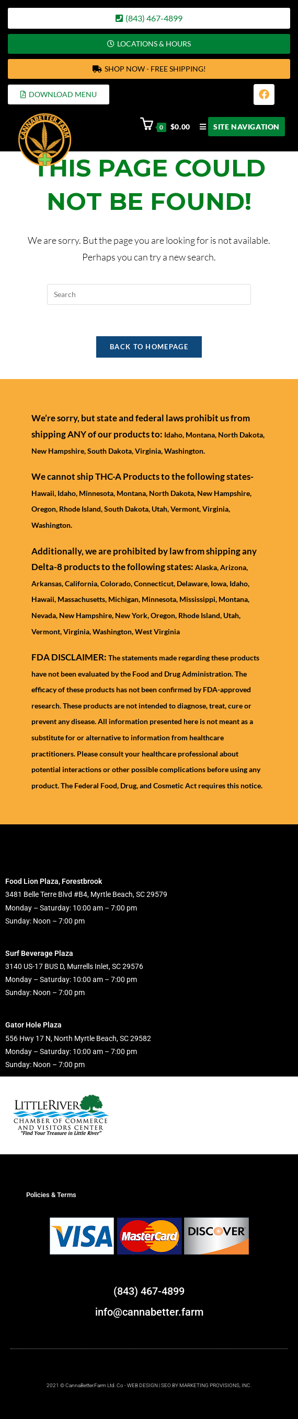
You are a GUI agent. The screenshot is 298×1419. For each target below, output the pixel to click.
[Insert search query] (149, 294)
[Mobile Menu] (238, 127)
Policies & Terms (51, 1195)
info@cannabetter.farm (149, 1312)
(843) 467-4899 (149, 1291)
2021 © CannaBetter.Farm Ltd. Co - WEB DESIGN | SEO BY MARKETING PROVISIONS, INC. (149, 1385)
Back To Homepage (149, 347)
